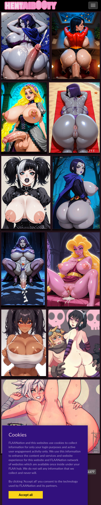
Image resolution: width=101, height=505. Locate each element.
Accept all (26, 495)
